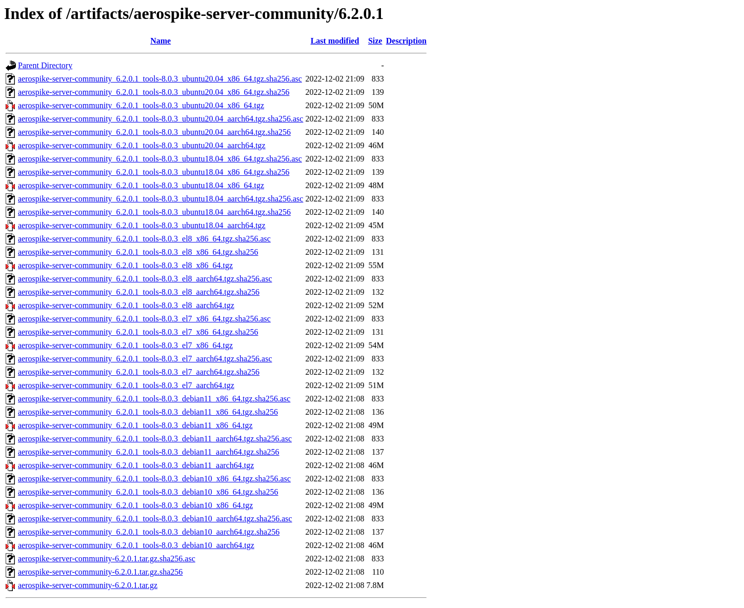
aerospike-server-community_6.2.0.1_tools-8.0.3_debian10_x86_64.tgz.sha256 (148, 492)
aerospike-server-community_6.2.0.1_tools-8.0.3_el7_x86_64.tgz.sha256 (138, 332)
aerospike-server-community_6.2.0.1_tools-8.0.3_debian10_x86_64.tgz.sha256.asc (154, 478)
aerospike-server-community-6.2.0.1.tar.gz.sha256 (100, 572)
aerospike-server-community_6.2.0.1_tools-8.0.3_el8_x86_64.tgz (125, 265)
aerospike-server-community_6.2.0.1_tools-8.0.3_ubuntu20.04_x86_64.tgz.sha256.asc (160, 78)
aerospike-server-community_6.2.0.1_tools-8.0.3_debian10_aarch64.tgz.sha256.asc (155, 518)
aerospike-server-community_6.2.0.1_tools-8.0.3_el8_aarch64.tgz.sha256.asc (145, 278)
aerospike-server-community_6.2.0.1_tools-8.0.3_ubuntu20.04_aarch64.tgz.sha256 (154, 132)
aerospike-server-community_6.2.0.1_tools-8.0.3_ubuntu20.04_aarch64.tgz (142, 145)
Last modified (335, 40)
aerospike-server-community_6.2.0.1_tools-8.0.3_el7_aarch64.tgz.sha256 (138, 372)
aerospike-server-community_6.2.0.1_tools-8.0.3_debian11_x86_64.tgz (135, 425)
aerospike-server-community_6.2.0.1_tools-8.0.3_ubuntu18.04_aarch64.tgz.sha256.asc (160, 198)
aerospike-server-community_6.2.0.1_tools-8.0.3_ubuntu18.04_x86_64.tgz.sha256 (153, 172)
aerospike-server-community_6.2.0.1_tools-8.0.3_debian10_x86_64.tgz (135, 505)
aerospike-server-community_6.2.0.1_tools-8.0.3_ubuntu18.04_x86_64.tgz (141, 185)
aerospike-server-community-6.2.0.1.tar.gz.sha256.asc (106, 558)
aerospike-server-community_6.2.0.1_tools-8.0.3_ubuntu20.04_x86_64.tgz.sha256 (153, 92)
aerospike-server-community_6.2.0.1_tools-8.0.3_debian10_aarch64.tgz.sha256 (148, 532)
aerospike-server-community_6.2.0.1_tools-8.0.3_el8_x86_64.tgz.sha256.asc (144, 238)
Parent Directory (45, 65)
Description (406, 40)
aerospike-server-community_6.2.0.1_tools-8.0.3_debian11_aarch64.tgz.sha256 (148, 452)
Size (375, 40)
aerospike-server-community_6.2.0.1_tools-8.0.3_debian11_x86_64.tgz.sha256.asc (154, 398)
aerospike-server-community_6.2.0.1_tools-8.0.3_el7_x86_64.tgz (125, 345)
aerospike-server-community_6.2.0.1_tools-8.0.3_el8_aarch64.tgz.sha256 (138, 292)
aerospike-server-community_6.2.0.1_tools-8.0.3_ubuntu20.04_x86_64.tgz (141, 105)
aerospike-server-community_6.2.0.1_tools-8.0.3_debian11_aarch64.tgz (136, 465)
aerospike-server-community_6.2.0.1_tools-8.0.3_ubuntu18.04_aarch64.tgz (142, 225)
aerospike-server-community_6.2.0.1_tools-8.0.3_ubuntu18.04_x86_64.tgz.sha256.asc (160, 158)
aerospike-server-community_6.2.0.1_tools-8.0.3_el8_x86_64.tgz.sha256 (138, 252)
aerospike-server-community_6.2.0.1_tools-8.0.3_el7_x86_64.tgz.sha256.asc (144, 318)
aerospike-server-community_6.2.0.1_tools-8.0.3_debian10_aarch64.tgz (136, 545)
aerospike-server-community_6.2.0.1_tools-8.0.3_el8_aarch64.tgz (126, 305)
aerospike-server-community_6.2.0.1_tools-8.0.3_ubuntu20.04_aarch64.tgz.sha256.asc (160, 118)
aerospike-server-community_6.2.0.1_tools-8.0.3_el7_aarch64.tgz (126, 385)
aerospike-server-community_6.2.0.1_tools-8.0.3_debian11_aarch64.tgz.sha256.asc (155, 438)
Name (160, 40)
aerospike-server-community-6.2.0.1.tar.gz (87, 585)
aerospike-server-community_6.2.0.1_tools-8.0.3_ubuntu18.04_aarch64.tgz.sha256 (154, 212)
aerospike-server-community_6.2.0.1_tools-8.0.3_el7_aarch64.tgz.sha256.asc (145, 358)
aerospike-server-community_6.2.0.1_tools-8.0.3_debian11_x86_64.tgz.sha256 (148, 412)
